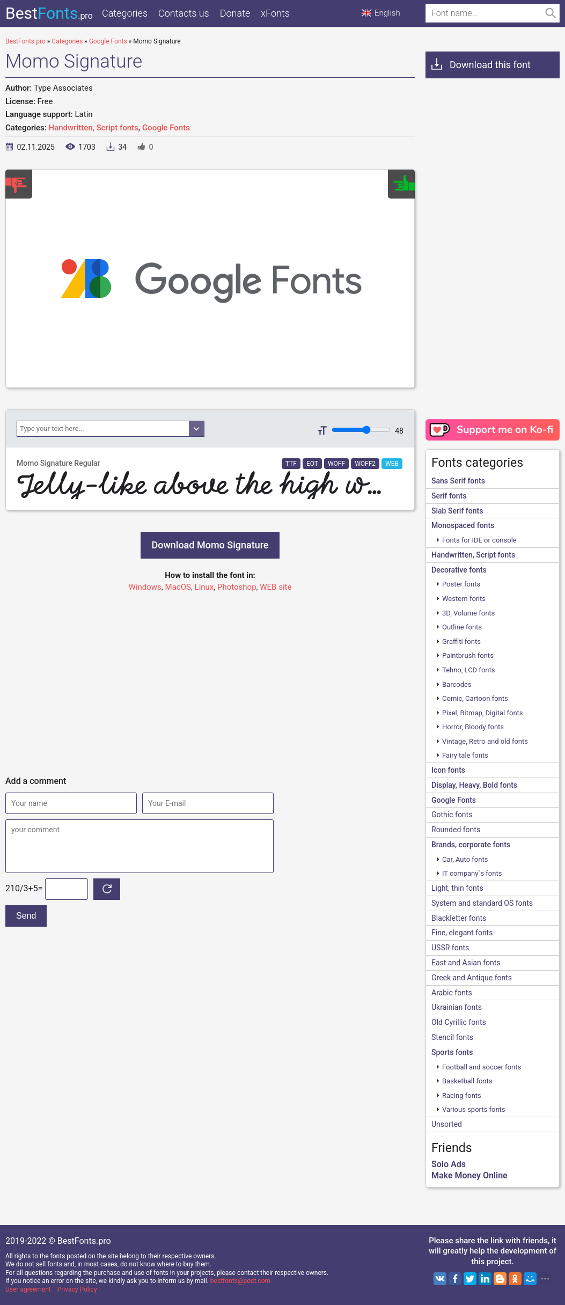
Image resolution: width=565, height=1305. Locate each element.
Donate (235, 13)
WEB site (275, 587)
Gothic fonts (451, 814)
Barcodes (457, 684)
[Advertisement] (210, 679)
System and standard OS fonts (482, 903)
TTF (291, 463)
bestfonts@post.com (240, 1281)
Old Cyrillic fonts (458, 1022)
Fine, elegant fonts (462, 932)
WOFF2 (365, 463)
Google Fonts (166, 128)
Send (26, 915)
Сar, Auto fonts (465, 859)
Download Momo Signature (209, 545)
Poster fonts (461, 584)
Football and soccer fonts (481, 1067)
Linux (204, 587)
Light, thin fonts (457, 888)
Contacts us (183, 13)
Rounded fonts (455, 829)
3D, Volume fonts (468, 613)
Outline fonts (462, 627)
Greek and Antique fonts (471, 977)
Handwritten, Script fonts (93, 128)
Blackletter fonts (458, 918)
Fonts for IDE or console (479, 540)
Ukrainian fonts (456, 1007)
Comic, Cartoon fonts (475, 698)
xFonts (275, 13)
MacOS (178, 587)
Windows (145, 587)
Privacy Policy (77, 1289)
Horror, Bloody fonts (473, 727)
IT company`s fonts (472, 873)
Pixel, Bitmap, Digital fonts (482, 713)
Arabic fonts (451, 992)
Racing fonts (461, 1095)
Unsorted (446, 1124)
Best (49, 13)
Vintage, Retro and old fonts (485, 741)
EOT (312, 463)
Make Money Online (469, 1175)
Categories (125, 13)
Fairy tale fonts (465, 755)
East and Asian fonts (466, 962)
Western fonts (464, 599)
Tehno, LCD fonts (468, 670)
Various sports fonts (473, 1109)
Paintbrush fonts (468, 655)
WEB (392, 463)
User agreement (28, 1289)
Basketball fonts (467, 1081)
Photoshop (236, 587)
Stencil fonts (452, 1037)
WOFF (336, 463)
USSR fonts (450, 947)
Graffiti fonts (461, 641)
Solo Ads (448, 1164)
